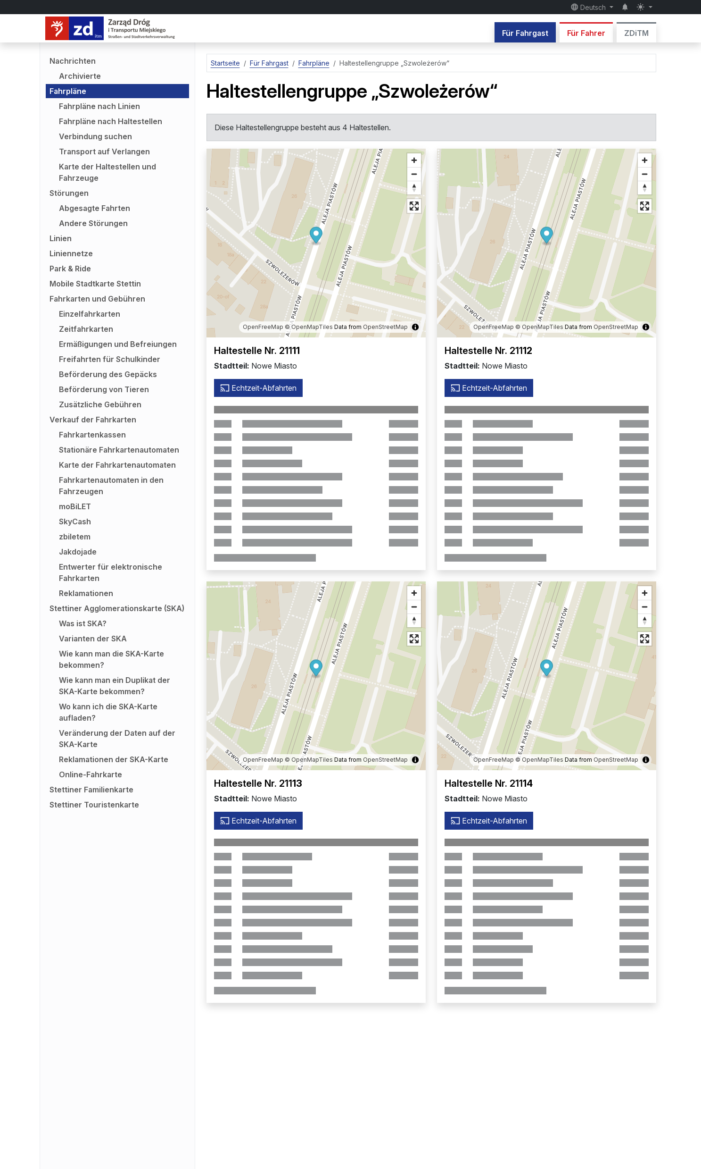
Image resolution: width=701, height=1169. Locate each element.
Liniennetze (71, 253)
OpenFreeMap (263, 326)
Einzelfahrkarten (89, 314)
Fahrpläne (67, 91)
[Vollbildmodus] (414, 206)
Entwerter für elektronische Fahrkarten (110, 572)
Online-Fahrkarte (90, 774)
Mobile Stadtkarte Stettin (95, 283)
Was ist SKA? (83, 623)
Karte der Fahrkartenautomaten (117, 465)
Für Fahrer (586, 33)
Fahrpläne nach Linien (99, 106)
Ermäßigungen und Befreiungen (118, 344)
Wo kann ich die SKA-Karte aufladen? (108, 712)
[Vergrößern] (414, 160)
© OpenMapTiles (309, 326)
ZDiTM (636, 33)
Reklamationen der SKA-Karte (113, 759)
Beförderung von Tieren (104, 389)
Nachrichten (72, 61)
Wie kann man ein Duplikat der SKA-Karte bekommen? (114, 685)
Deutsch (589, 7)
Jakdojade (78, 551)
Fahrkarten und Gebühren (97, 298)
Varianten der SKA (93, 638)
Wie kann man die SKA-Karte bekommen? (111, 659)
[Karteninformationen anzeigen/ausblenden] (415, 327)
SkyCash (75, 521)
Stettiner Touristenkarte (94, 804)
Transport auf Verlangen (104, 151)
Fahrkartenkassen (92, 434)
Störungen (69, 193)
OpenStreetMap (385, 326)
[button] (316, 236)
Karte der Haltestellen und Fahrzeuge (107, 172)
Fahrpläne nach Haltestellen (110, 121)
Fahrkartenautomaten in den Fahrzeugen (111, 485)
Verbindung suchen (95, 136)
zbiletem (75, 536)
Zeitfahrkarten (86, 329)
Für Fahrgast (525, 33)
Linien (60, 238)
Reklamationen (86, 593)
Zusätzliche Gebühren (100, 404)
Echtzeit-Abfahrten (258, 388)
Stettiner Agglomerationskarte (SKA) (116, 608)
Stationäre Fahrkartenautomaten (119, 449)
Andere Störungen (93, 223)
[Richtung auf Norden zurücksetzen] (414, 187)
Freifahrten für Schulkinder (109, 359)
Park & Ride (70, 268)
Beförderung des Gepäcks (108, 374)
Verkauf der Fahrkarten (92, 419)
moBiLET (75, 506)
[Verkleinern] (414, 174)
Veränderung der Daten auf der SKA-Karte (117, 738)
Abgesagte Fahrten (94, 208)
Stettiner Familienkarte (91, 789)
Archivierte (80, 76)
